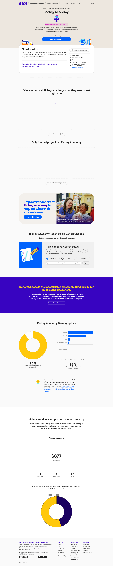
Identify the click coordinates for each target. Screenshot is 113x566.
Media (84, 548)
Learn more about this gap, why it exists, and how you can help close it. (59, 389)
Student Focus (61, 548)
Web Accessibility (62, 556)
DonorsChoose (23, 3)
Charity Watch (44, 552)
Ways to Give (74, 542)
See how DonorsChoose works (56, 303)
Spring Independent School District (59, 8)
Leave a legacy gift (75, 557)
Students (69, 78)
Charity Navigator (23, 553)
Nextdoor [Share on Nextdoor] (81, 259)
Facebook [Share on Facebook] (51, 258)
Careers (59, 554)
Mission (59, 544)
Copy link (86, 263)
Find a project (74, 544)
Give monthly (74, 554)
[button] (68, 263)
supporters (27, 558)
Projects (49, 78)
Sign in (92, 3)
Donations (79, 78)
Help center (86, 544)
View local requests (77, 67)
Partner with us (64, 3)
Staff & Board (61, 552)
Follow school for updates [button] (79, 50)
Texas (44, 8)
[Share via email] (68, 258)
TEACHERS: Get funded (52, 3)
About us (73, 3)
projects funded (46, 558)
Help (79, 3)
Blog (88, 548)
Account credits (74, 546)
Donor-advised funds (75, 550)
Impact (40, 78)
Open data (85, 550)
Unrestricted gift (74, 559)
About (32, 78)
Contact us (86, 554)
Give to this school (56, 39)
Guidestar (32, 553)
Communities (86, 546)
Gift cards (73, 548)
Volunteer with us (75, 556)
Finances (60, 550)
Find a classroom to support (37, 3)
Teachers (59, 78)
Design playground (87, 552)
